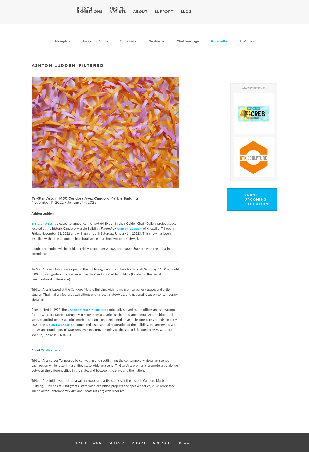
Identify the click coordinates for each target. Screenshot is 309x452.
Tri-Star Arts (43, 198)
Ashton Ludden (129, 228)
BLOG (186, 12)
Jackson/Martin (95, 41)
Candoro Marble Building (88, 309)
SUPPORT (164, 12)
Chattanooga (188, 41)
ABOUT (140, 12)
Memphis (62, 41)
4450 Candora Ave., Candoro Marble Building (98, 198)
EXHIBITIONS (90, 11)
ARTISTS (117, 11)
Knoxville (219, 41)
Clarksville (128, 41)
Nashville (156, 41)
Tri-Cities (246, 41)
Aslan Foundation (60, 324)
